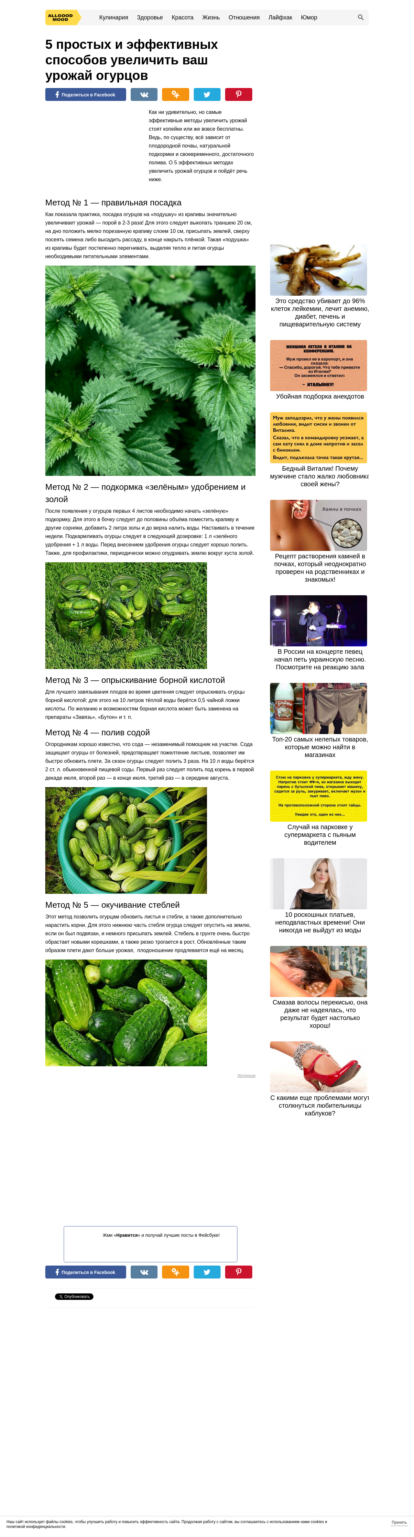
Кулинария (113, 17)
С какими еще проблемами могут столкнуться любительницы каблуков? (320, 1105)
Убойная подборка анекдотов (320, 396)
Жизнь (211, 17)
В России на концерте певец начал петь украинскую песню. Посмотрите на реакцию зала (320, 659)
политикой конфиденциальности (35, 1526)
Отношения (244, 17)
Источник (246, 1075)
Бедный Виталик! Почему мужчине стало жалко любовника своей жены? (320, 476)
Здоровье (150, 17)
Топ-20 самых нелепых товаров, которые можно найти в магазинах (320, 747)
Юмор (309, 17)
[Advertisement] (93, 150)
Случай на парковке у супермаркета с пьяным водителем (320, 834)
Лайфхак (280, 17)
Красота (182, 17)
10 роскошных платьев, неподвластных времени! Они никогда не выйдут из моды (320, 922)
